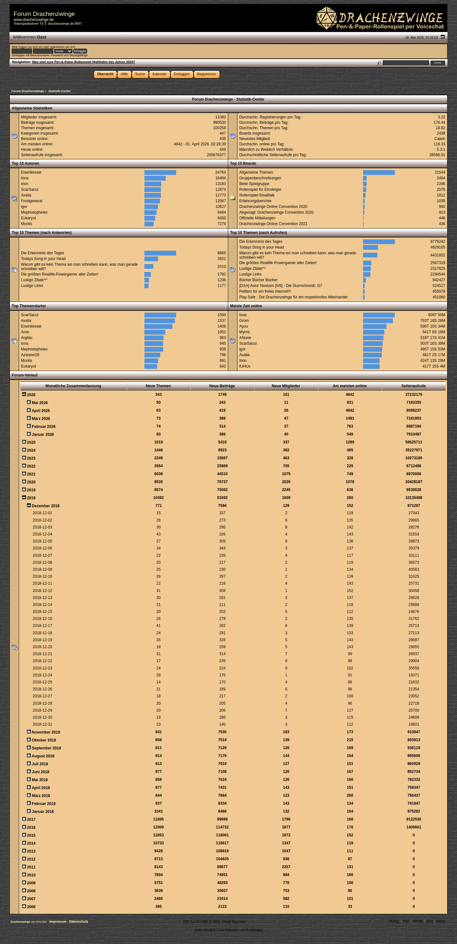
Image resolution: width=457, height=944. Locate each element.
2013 (31, 851)
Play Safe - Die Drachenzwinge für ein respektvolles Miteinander (293, 297)
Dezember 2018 (45, 506)
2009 (31, 883)
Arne (25, 332)
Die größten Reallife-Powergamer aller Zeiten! (59, 274)
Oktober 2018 (44, 740)
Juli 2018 (40, 764)
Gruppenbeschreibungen (260, 178)
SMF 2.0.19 (191, 921)
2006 (31, 907)
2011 (31, 867)
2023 (31, 458)
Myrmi (244, 332)
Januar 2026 (43, 434)
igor (24, 206)
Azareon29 (30, 355)
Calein (439, 138)
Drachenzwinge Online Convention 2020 (273, 206)
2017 (31, 819)
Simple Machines (234, 921)
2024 (31, 450)
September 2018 (46, 748)
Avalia (26, 195)
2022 (31, 466)
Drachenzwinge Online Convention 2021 (273, 224)
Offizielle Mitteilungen (257, 218)
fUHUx (244, 366)
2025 (31, 442)
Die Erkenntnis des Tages (42, 253)
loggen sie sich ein (30, 47)
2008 (31, 891)
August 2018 (43, 756)
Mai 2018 (40, 780)
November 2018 (46, 732)
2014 (31, 843)
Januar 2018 (43, 811)
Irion (24, 184)
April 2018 (41, 788)
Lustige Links (32, 285)
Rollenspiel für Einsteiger (260, 189)
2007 (31, 899)
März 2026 (41, 418)
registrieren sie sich (62, 47)
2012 (31, 859)
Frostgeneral (31, 201)
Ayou (243, 326)
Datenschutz (78, 921)
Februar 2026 (44, 426)
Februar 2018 (44, 803)
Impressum (58, 921)
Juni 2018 (40, 772)
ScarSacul (29, 189)
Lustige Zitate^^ (34, 280)
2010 (31, 875)
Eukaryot (28, 218)
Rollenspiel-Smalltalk (257, 195)
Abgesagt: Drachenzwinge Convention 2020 (276, 212)
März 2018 (41, 796)
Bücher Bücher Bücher (258, 280)
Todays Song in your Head (43, 258)
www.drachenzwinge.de (34, 19)
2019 (31, 490)
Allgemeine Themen (256, 172)
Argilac (27, 338)
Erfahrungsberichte (255, 201)
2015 (31, 835)
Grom (244, 320)
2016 (31, 827)
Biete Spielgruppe (254, 184)
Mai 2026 (40, 403)
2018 (31, 498)
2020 (31, 482)
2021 (31, 474)
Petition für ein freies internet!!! (265, 291)
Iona (24, 178)
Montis (26, 224)
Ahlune (245, 338)
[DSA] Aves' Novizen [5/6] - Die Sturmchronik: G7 (280, 285)
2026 (31, 395)
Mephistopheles (34, 212)
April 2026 (41, 411)
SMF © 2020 (211, 921)
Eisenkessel (31, 172)
